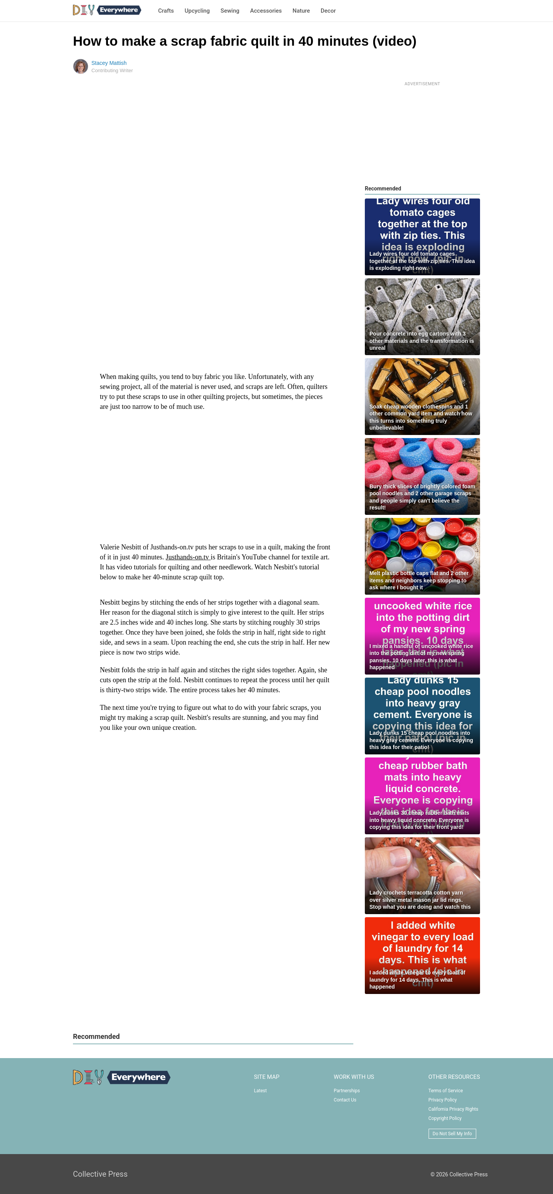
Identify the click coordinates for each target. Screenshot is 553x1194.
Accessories (265, 10)
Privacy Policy (443, 1100)
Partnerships (347, 1090)
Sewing (229, 10)
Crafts (166, 10)
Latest (260, 1090)
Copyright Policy (445, 1118)
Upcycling (197, 10)
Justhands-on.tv (188, 557)
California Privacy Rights (453, 1109)
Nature (301, 10)
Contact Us (345, 1100)
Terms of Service (446, 1090)
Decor (328, 10)
